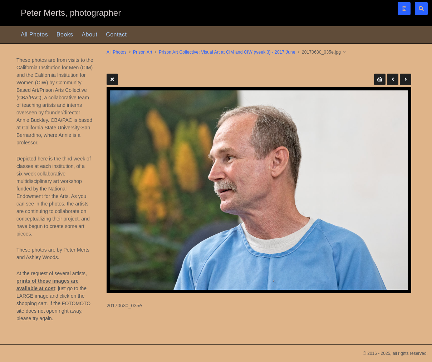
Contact (116, 34)
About (90, 34)
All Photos (34, 34)
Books (65, 34)
